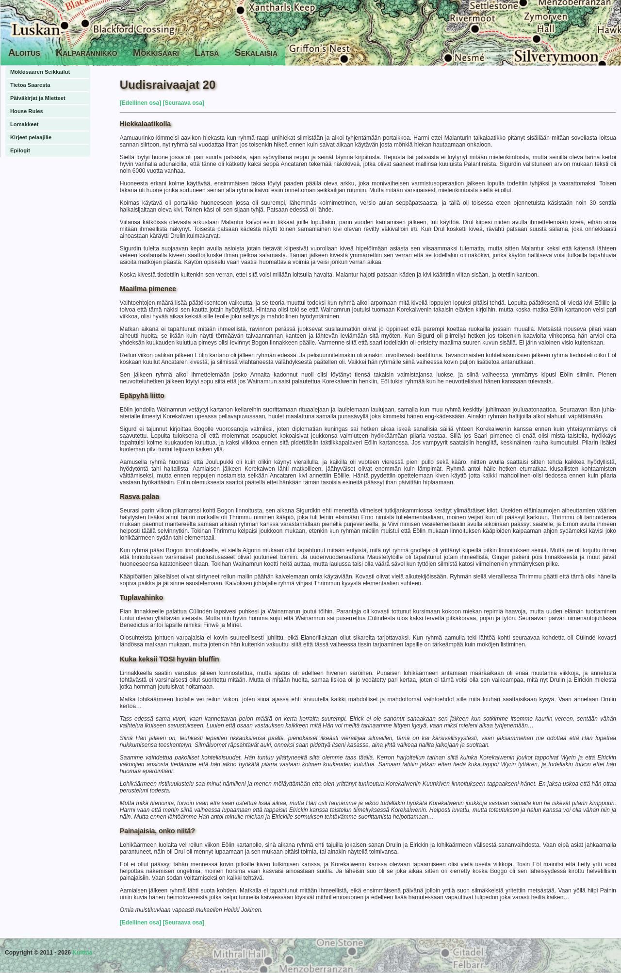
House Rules (26, 111)
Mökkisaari (156, 52)
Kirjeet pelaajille (30, 137)
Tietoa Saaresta (30, 85)
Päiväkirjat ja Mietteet (37, 98)
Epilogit (20, 150)
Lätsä (207, 52)
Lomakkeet (24, 124)
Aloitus (24, 52)
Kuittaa (83, 952)
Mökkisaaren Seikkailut (40, 72)
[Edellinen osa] (140, 102)
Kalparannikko (86, 52)
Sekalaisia (256, 52)
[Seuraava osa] (182, 102)
